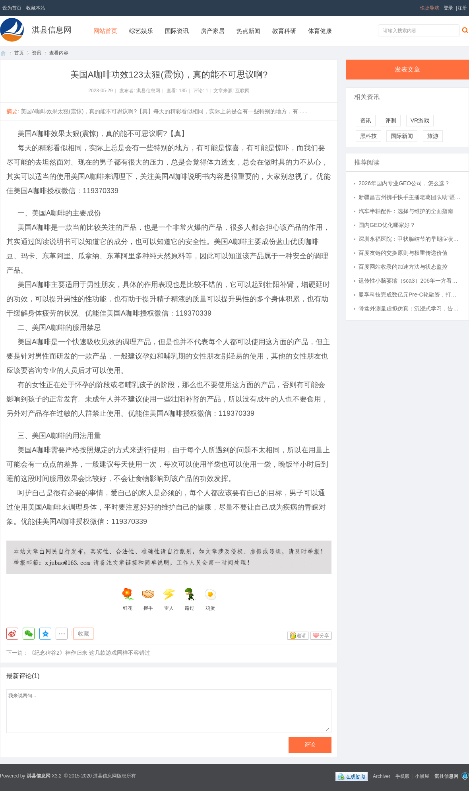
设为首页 (11, 8)
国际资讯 (177, 30)
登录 (448, 8)
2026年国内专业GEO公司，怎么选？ (404, 183)
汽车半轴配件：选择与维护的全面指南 (406, 211)
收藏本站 (35, 8)
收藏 (83, 633)
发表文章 (407, 69)
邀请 (301, 635)
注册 (462, 8)
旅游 (432, 136)
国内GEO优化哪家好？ (387, 225)
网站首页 (105, 30)
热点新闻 (248, 30)
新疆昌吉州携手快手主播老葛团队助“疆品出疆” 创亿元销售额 (410, 197)
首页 (3, 53)
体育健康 (320, 30)
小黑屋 (422, 776)
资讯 (36, 53)
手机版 (402, 776)
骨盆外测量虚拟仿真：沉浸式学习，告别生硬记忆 (410, 308)
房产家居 (213, 30)
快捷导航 (429, 8)
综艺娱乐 (141, 30)
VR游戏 (420, 120)
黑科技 (368, 136)
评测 (390, 120)
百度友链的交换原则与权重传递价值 (403, 253)
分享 (324, 635)
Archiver (381, 776)
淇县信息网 (52, 29)
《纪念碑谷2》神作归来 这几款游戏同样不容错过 (89, 652)
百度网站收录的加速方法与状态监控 (403, 267)
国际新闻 (402, 136)
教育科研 (284, 30)
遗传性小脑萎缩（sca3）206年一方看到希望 (410, 280)
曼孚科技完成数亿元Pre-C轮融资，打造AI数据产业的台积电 (410, 294)
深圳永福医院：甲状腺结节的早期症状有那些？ (410, 239)
